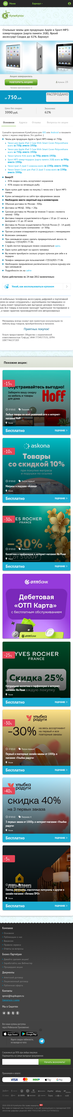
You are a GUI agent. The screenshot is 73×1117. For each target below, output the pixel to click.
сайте (28, 270)
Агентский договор (13, 977)
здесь (57, 245)
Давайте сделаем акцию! (16, 959)
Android (55, 132)
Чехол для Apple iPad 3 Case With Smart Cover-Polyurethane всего (38, 151)
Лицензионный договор (16, 981)
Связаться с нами (10, 1000)
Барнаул (36, 3)
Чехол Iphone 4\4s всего (32, 155)
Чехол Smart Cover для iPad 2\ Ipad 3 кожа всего (37, 171)
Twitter (13, 1013)
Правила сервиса (12, 944)
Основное (8, 122)
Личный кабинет (69, 3)
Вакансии (8, 940)
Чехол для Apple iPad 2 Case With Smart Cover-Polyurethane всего (38, 144)
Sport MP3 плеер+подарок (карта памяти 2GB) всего (38, 161)
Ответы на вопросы (13, 948)
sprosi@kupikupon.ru (13, 995)
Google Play (29, 1033)
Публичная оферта (13, 985)
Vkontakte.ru (8, 1013)
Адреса (23, 122)
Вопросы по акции (57, 122)
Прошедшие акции (13, 967)
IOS (44, 132)
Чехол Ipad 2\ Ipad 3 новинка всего (38, 165)
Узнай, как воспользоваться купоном (33, 286)
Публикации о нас (13, 937)
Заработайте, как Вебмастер (18, 963)
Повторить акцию (21, 82)
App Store (10, 1033)
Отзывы (36, 122)
